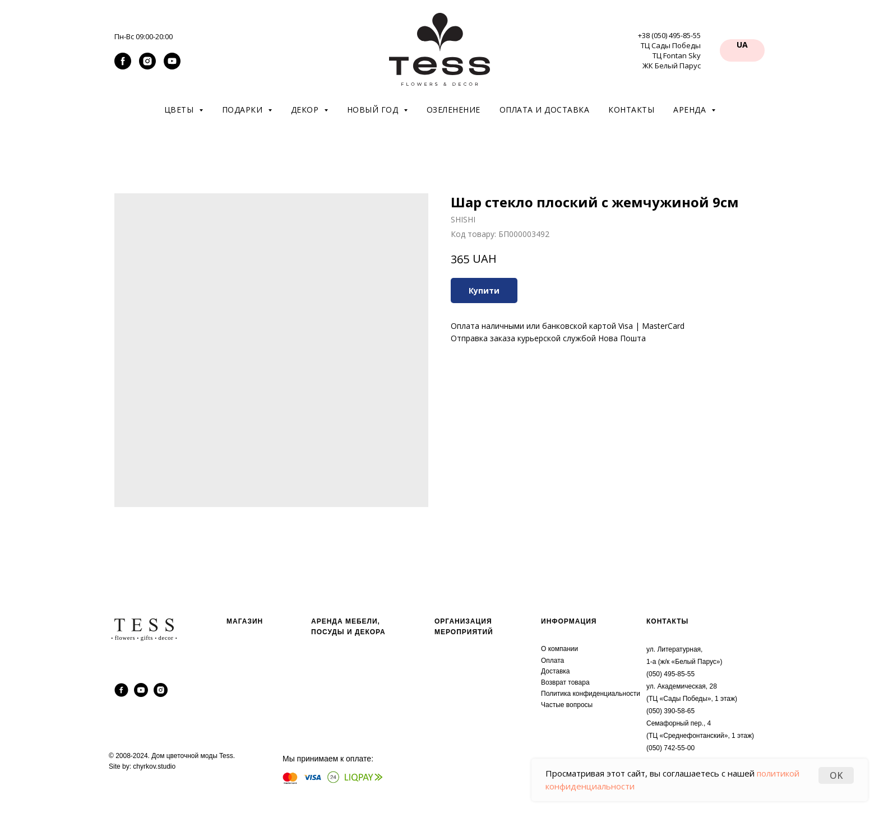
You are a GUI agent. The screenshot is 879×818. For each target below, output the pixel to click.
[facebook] (122, 66)
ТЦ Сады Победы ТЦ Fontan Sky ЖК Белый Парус (671, 55)
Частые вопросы (567, 705)
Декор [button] (306, 109)
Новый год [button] (374, 109)
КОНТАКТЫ (667, 621)
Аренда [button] (691, 109)
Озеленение (453, 109)
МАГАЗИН (244, 621)
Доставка (555, 671)
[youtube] (172, 66)
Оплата (552, 660)
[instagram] (147, 66)
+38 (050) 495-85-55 (669, 35)
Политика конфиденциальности (590, 694)
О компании (559, 649)
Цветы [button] (180, 109)
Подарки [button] (243, 109)
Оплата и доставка (544, 109)
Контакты (631, 109)
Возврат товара (565, 682)
